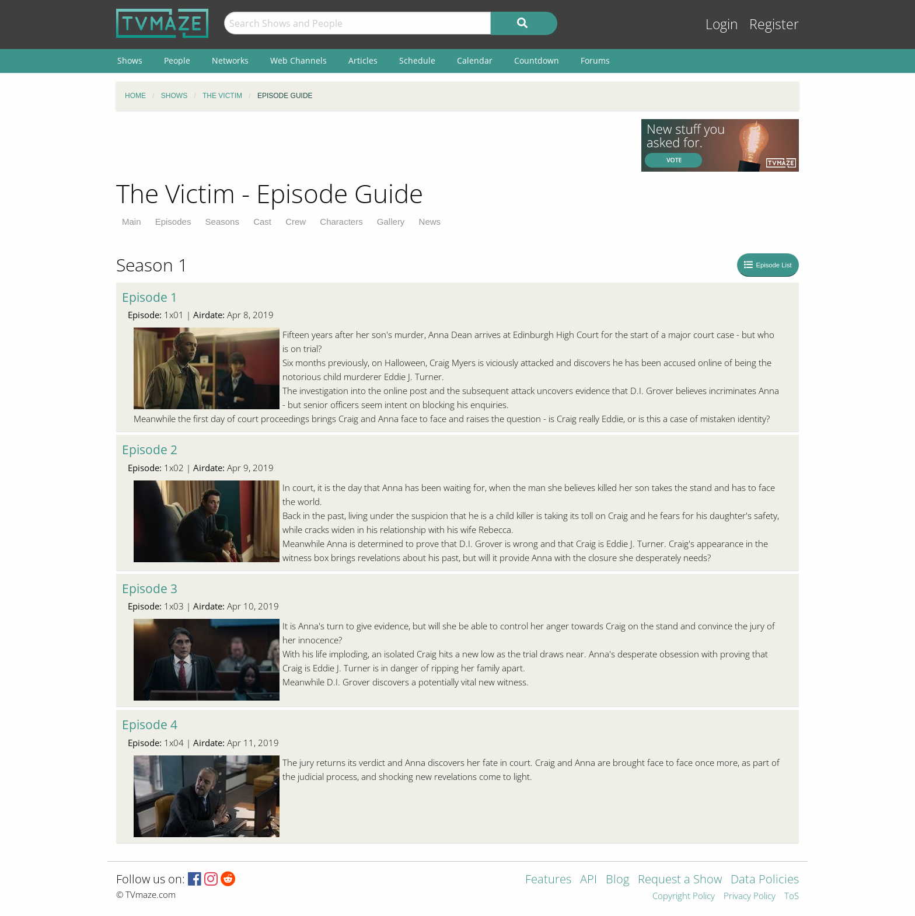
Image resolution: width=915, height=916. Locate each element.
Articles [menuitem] (363, 60)
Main (131, 222)
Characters (341, 222)
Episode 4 (149, 724)
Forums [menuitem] (595, 60)
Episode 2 (149, 449)
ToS (791, 896)
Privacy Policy (750, 896)
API (588, 880)
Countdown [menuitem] (536, 60)
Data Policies (765, 880)
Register (774, 24)
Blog (617, 880)
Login (722, 24)
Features (548, 880)
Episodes (173, 222)
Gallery (391, 222)
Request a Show (680, 880)
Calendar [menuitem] (475, 60)
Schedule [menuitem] (417, 60)
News (430, 222)
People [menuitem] (177, 60)
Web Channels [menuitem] (298, 60)
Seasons (222, 222)
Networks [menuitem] (230, 60)
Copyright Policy (683, 896)
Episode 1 (149, 297)
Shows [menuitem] (129, 60)
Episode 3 (149, 588)
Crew (295, 222)
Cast (262, 222)
